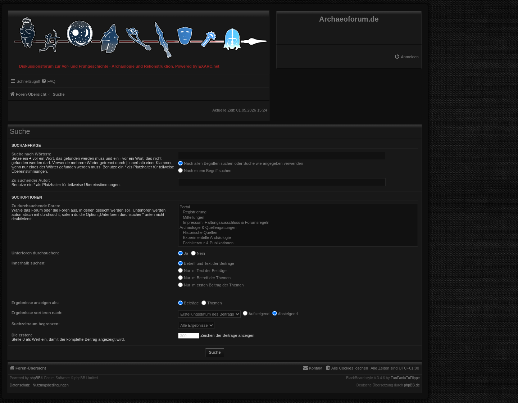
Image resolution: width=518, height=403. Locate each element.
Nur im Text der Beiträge (202, 270)
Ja (183, 253)
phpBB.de (412, 385)
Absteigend (285, 314)
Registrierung (298, 212)
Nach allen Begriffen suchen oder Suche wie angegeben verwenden (240, 163)
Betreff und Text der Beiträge (206, 263)
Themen (211, 303)
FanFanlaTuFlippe (405, 378)
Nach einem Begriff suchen (204, 170)
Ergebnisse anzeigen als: (35, 302)
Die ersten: (22, 335)
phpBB (35, 378)
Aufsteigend (256, 314)
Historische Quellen (298, 232)
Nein (198, 253)
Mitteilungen (298, 217)
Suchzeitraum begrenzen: (36, 324)
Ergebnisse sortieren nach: (37, 313)
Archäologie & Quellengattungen (298, 227)
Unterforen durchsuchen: (35, 253)
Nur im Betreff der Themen (204, 278)
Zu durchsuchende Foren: (36, 206)
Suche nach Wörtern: (31, 154)
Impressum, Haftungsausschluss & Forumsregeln (298, 222)
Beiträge (188, 303)
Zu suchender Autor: (31, 180)
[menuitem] (406, 57)
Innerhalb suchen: (29, 263)
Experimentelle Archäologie (298, 237)
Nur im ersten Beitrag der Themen (211, 285)
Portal (298, 207)
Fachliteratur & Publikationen (298, 243)
